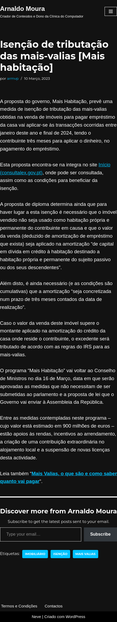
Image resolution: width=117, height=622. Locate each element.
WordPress (75, 616)
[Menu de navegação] (111, 11)
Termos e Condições (19, 606)
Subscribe (100, 534)
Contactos (54, 606)
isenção (60, 554)
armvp (13, 78)
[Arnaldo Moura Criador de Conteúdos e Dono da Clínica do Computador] (41, 11)
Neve (36, 616)
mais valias (85, 554)
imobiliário (35, 554)
